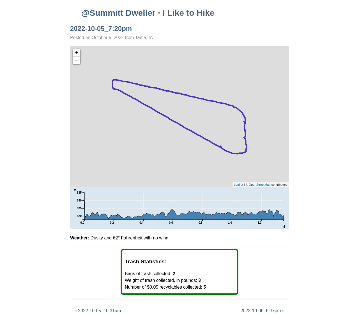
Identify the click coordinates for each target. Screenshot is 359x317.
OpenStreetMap (260, 184)
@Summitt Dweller (118, 12)
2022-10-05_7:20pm (101, 28)
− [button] (76, 60)
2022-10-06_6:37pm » (263, 310)
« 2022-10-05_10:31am (97, 310)
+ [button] (76, 52)
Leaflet (238, 184)
